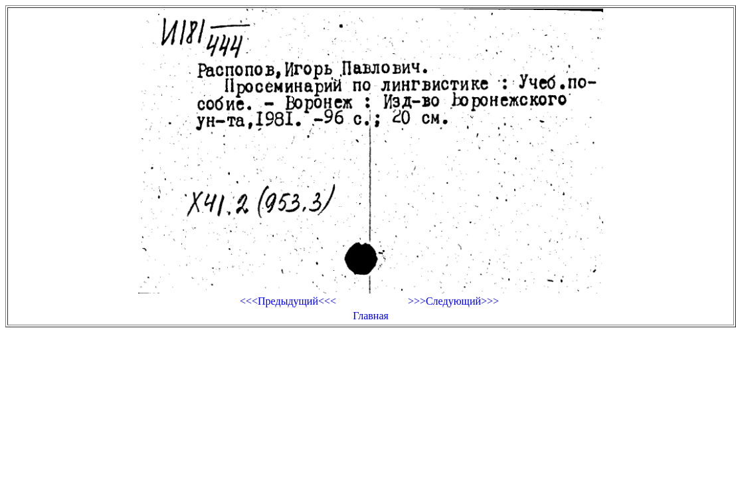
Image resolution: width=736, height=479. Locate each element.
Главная (371, 315)
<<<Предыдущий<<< (288, 301)
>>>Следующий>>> (453, 301)
